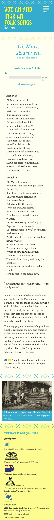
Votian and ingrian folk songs (18, 17)
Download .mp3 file (28, 84)
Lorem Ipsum (19, 517)
